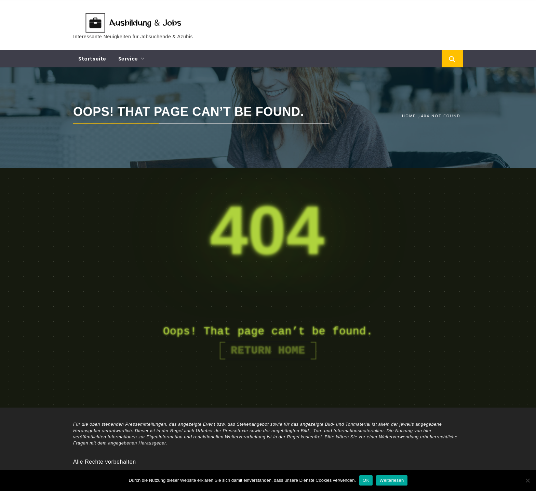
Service (128, 58)
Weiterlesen (391, 480)
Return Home (268, 350)
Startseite (92, 58)
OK (366, 480)
